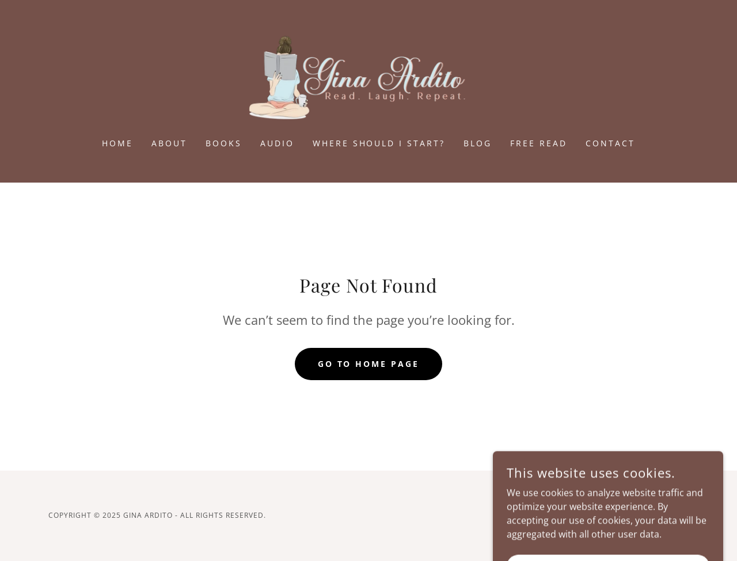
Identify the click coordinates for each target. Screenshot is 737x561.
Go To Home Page (369, 363)
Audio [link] (277, 143)
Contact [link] (610, 143)
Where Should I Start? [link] (379, 143)
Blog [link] (478, 143)
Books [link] (224, 143)
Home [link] (117, 143)
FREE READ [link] (538, 143)
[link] (369, 76)
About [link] (169, 143)
